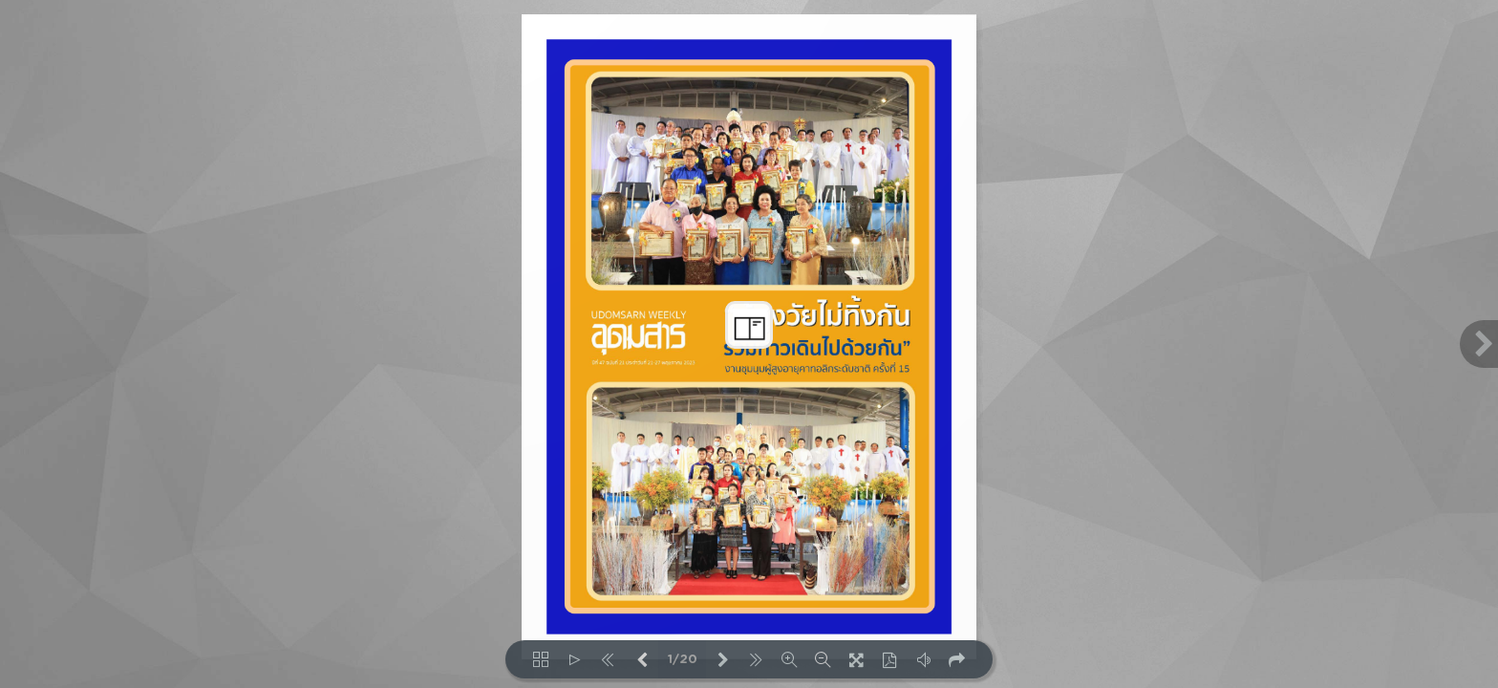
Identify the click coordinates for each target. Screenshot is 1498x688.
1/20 (682, 660)
